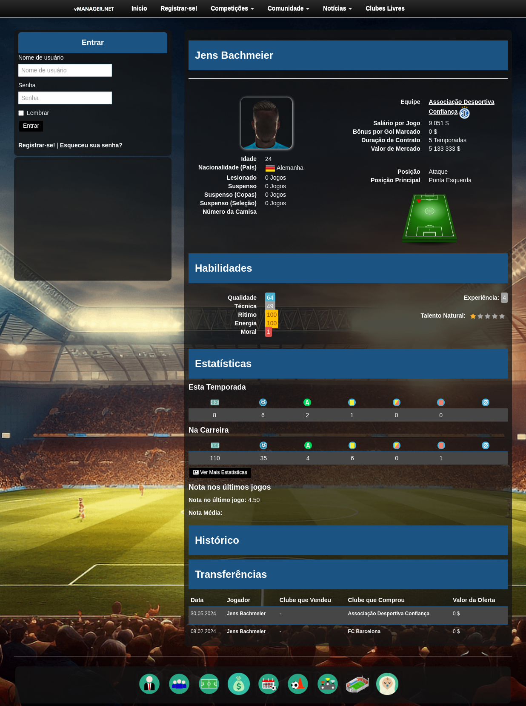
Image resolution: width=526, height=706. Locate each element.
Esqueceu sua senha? (91, 145)
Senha (26, 85)
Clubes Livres (380, 8)
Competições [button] (230, 8)
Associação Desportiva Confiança (388, 614)
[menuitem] (138, 8)
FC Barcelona (364, 631)
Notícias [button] (334, 8)
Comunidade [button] (286, 8)
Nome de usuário (41, 57)
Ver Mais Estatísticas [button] (220, 472)
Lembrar (33, 112)
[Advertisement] (92, 218)
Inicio (138, 8)
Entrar (31, 125)
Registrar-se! (177, 8)
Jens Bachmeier (246, 614)
